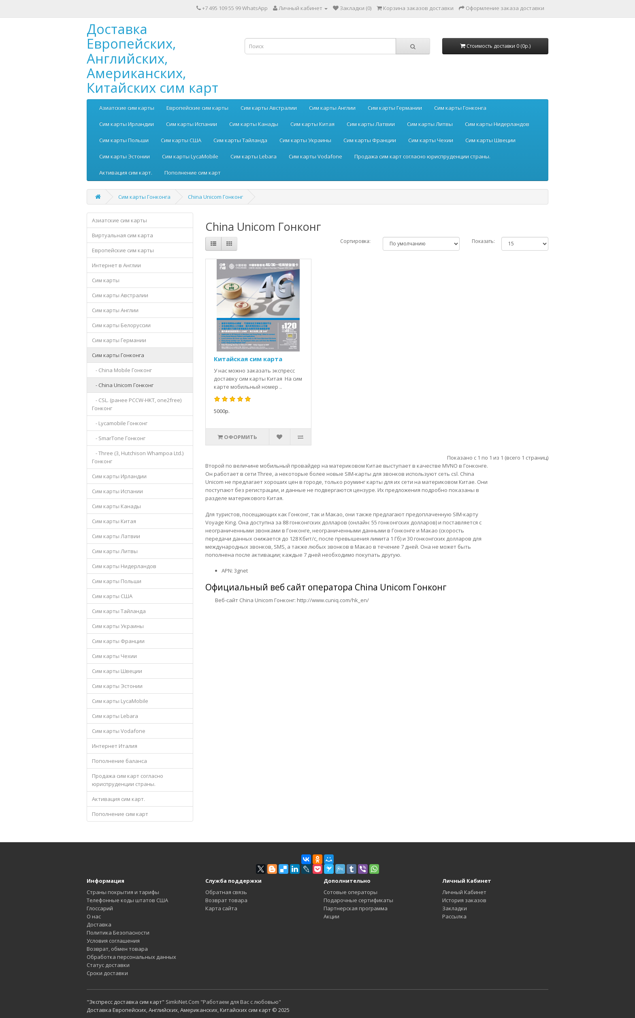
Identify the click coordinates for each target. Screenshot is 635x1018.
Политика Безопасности (118, 932)
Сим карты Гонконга (460, 107)
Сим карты (105, 280)
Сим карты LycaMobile (190, 156)
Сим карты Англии (332, 107)
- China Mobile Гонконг (122, 370)
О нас (94, 916)
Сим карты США (181, 140)
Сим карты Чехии (430, 140)
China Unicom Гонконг (215, 196)
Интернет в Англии (116, 265)
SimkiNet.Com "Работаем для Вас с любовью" (223, 1001)
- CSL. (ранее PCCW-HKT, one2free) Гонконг (136, 404)
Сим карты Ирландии (126, 124)
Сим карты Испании (191, 124)
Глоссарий (100, 908)
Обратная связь (226, 892)
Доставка (99, 924)
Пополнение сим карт (192, 172)
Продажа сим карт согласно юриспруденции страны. (422, 156)
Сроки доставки (107, 973)
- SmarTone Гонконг (118, 438)
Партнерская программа (356, 908)
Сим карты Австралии (269, 107)
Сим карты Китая (312, 124)
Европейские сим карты (197, 107)
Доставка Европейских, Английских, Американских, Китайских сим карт (152, 58)
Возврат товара (226, 900)
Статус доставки (108, 965)
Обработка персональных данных (131, 956)
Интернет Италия (114, 746)
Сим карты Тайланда (240, 140)
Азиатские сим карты (126, 107)
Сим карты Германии (395, 107)
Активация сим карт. (125, 172)
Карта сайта (221, 908)
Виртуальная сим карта (122, 235)
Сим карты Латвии (371, 124)
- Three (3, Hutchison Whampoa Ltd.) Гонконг (137, 457)
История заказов (464, 900)
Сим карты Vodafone (315, 156)
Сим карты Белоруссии (121, 325)
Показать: (483, 241)
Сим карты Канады (253, 124)
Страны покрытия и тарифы (123, 892)
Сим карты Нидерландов (497, 124)
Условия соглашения (113, 940)
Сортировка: (355, 241)
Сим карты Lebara (253, 156)
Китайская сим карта (248, 359)
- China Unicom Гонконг (122, 385)
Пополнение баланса (119, 761)
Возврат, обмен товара (117, 948)
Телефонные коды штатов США (127, 900)
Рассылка (454, 916)
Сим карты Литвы (430, 124)
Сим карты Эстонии (124, 156)
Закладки (454, 908)
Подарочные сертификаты (358, 900)
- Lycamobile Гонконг (119, 423)
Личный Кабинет (464, 892)
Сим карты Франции (369, 140)
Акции (331, 916)
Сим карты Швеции (490, 140)
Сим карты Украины (305, 140)
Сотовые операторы (350, 892)
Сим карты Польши (124, 140)
